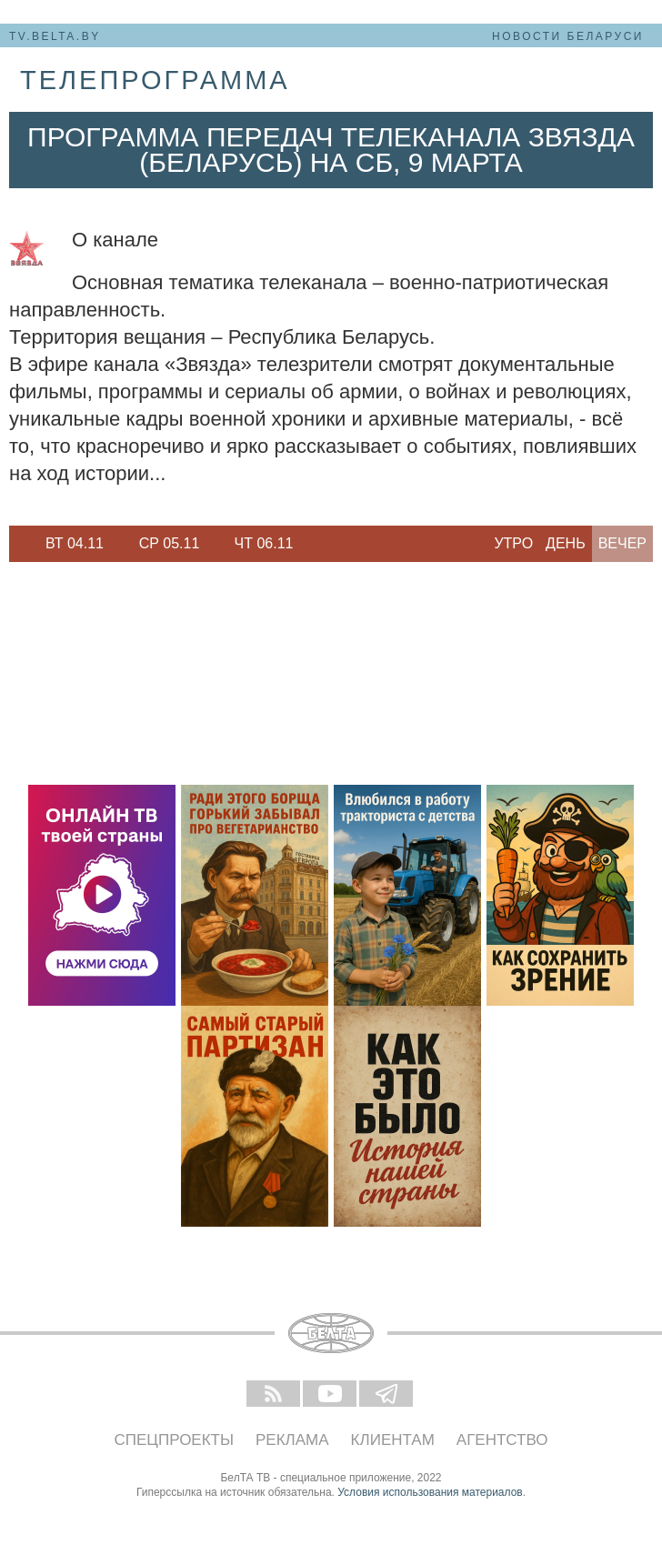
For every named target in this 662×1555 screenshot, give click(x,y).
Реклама (292, 1440)
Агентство (502, 1440)
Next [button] (318, 544)
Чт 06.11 (264, 543)
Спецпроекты (175, 1440)
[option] (74, 544)
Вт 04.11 (74, 543)
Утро (513, 543)
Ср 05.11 (169, 543)
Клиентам (393, 1440)
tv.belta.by (55, 36)
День (566, 543)
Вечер (622, 543)
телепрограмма (155, 80)
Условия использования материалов (429, 1492)
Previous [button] (18, 544)
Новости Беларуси (568, 36)
